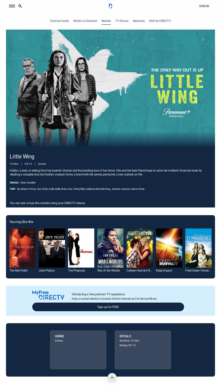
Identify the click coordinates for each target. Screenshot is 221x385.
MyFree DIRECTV (160, 21)
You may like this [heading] (21, 222)
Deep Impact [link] (164, 270)
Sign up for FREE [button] (108, 307)
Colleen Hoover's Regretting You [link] (146, 270)
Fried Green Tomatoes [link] (199, 270)
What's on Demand (85, 21)
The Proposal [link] (76, 270)
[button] (12, 6)
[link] (22, 248)
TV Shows (121, 21)
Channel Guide (59, 21)
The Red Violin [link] (18, 270)
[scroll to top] (112, 377)
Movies (106, 21)
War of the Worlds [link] (108, 270)
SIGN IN (204, 6)
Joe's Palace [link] (46, 270)
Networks (139, 21)
